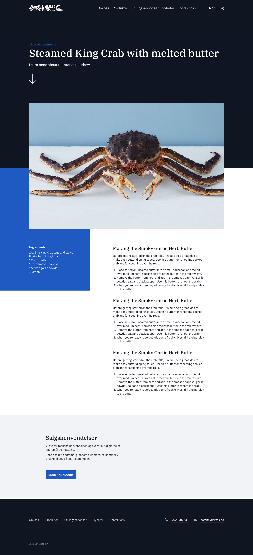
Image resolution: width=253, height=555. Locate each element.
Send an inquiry (61, 475)
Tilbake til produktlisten (42, 44)
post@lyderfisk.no (212, 520)
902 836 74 (179, 520)
